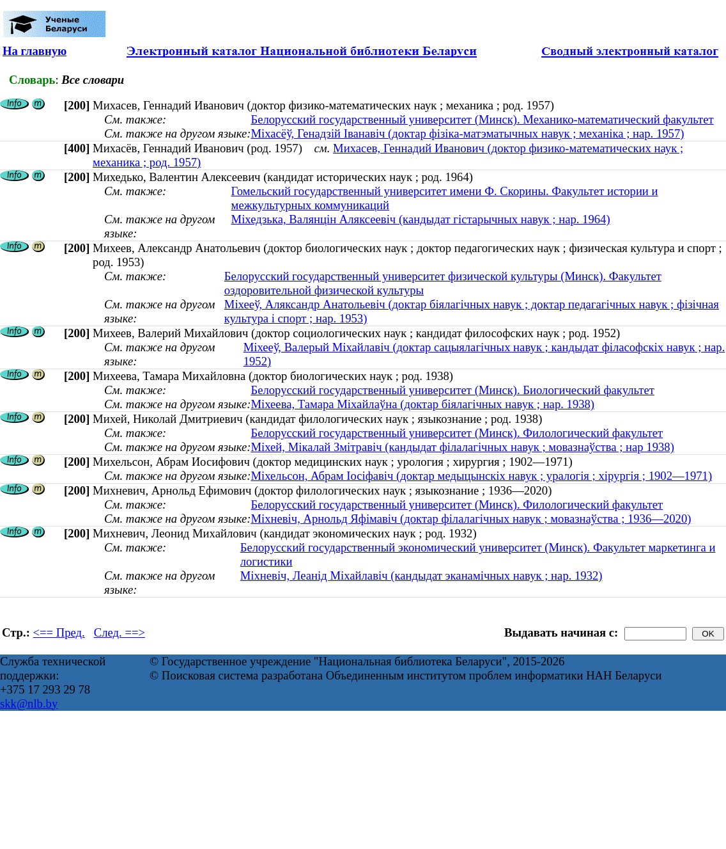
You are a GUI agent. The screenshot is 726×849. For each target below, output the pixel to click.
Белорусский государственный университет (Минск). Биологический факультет (452, 390)
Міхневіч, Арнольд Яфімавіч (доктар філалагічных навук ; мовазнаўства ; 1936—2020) (471, 518)
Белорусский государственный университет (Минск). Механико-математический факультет (482, 119)
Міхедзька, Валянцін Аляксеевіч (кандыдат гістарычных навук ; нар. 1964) (420, 219)
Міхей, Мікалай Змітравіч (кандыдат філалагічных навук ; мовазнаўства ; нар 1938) (462, 447)
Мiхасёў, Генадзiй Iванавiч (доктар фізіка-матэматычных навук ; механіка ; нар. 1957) (467, 133)
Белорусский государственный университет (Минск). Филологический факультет (457, 433)
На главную (34, 51)
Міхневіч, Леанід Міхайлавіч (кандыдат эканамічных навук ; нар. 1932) (421, 575)
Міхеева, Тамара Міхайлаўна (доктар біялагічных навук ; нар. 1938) (422, 404)
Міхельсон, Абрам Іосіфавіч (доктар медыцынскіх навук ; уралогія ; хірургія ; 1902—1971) (481, 475)
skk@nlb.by (29, 703)
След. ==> (119, 632)
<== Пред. (59, 632)
